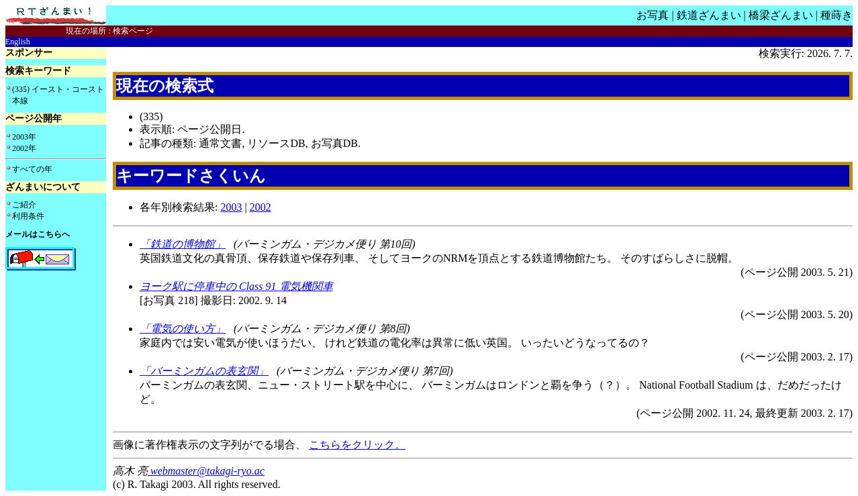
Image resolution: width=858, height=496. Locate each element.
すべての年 (32, 169)
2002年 (24, 148)
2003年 (24, 137)
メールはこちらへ (37, 234)
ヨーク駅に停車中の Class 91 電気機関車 (236, 286)
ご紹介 (24, 204)
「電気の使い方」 (183, 328)
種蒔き (836, 15)
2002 (260, 207)
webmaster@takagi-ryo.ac (206, 471)
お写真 (652, 15)
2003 (231, 207)
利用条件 (28, 216)
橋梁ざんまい (781, 15)
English (17, 41)
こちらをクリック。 (357, 444)
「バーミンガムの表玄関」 (204, 371)
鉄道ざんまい (709, 15)
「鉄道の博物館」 (183, 244)
